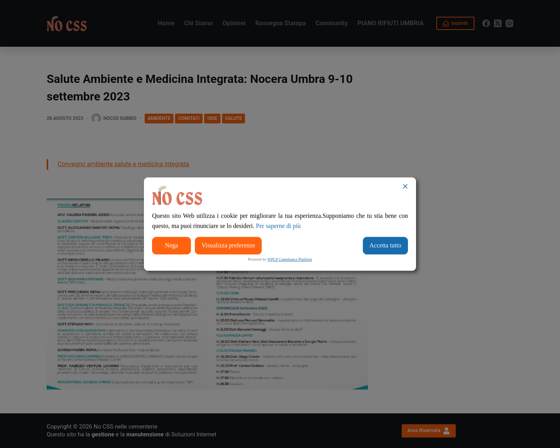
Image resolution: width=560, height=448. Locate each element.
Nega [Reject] (171, 245)
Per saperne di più (278, 226)
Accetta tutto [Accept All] (385, 245)
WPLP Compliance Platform (290, 259)
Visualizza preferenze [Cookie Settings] (228, 245)
